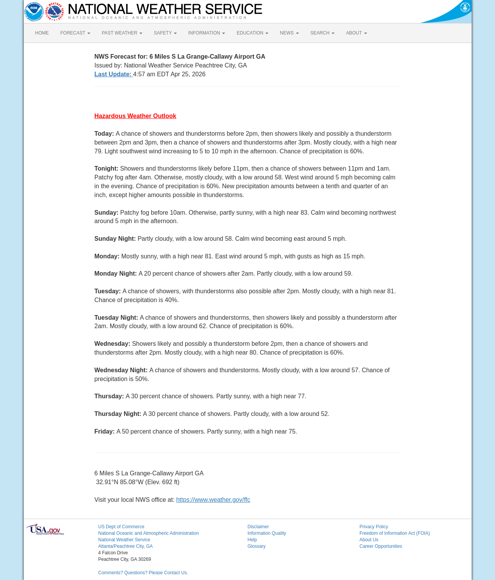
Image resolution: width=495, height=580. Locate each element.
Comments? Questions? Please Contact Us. (143, 572)
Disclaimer (258, 526)
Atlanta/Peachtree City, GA (125, 546)
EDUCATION (252, 33)
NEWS (289, 33)
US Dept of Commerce (121, 526)
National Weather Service (124, 539)
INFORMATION (206, 33)
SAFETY (165, 33)
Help (252, 539)
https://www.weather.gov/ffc (213, 499)
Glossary (257, 546)
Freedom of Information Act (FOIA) (394, 533)
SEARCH (322, 33)
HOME (42, 33)
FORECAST (75, 33)
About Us (368, 539)
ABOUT (356, 33)
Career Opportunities (380, 546)
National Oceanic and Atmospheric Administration (148, 533)
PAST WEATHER (122, 33)
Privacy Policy (373, 526)
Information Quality (267, 533)
